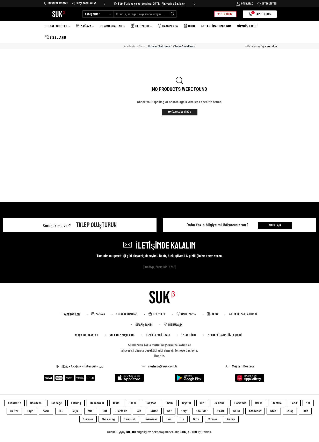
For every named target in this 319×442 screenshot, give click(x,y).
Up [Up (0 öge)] (182, 419)
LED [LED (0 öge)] (61, 411)
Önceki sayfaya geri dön (262, 46)
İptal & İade (189, 335)
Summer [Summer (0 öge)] (88, 419)
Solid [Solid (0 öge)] (236, 411)
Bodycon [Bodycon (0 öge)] (151, 403)
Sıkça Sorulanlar (86, 335)
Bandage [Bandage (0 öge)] (56, 403)
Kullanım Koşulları (122, 335)
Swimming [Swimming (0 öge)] (108, 419)
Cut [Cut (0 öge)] (202, 403)
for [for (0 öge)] (308, 403)
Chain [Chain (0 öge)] (169, 403)
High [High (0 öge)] (30, 411)
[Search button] (172, 14)
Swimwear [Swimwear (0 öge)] (151, 419)
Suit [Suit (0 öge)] (305, 411)
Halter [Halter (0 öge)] (14, 411)
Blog (189, 26)
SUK (183, 432)
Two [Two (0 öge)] (169, 419)
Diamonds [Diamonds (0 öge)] (240, 403)
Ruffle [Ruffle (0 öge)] (154, 411)
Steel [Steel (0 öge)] (273, 411)
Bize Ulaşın (55, 37)
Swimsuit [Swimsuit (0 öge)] (129, 419)
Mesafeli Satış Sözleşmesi (224, 335)
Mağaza (85, 26)
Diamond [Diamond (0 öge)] (219, 403)
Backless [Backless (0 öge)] (36, 403)
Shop (142, 46)
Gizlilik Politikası (158, 335)
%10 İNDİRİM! (225, 14)
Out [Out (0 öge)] (104, 411)
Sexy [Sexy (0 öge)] (184, 411)
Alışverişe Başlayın (173, 3)
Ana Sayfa (129, 46)
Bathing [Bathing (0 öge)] (76, 403)
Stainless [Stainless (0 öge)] (255, 411)
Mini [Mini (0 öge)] (90, 411)
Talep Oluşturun (96, 225)
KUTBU (131, 432)
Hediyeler (141, 26)
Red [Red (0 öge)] (139, 411)
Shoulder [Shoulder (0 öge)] (202, 411)
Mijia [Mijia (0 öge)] (75, 411)
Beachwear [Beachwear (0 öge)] (97, 403)
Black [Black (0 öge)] (133, 403)
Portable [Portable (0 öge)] (121, 411)
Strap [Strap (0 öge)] (290, 411)
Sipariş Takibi (247, 26)
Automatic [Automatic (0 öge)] (14, 403)
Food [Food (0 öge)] (294, 403)
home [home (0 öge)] (46, 411)
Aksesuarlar (112, 26)
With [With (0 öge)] (196, 419)
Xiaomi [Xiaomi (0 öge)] (231, 419)
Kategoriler (57, 26)
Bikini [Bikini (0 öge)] (116, 403)
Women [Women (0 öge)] (213, 419)
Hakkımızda (168, 26)
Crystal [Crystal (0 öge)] (186, 403)
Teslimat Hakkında (216, 26)
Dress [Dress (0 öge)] (258, 403)
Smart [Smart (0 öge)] (220, 411)
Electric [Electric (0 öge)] (277, 403)
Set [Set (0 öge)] (169, 411)
